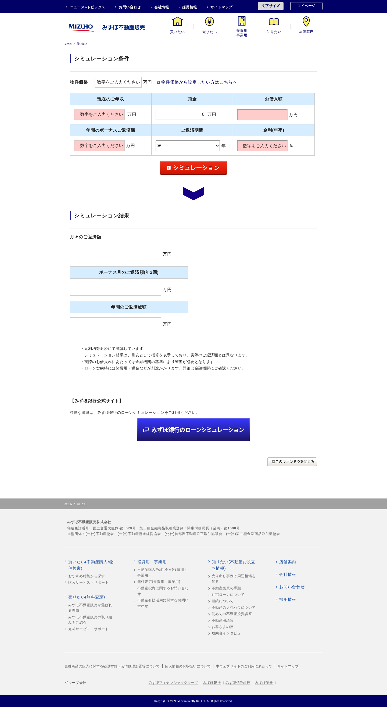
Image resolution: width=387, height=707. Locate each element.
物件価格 (79, 82)
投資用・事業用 (242, 32)
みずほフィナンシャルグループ (173, 683)
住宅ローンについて (228, 595)
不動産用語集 (223, 620)
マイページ (306, 6)
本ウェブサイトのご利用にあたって (244, 666)
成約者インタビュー (228, 633)
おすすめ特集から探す (86, 576)
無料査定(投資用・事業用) (159, 582)
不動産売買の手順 (226, 588)
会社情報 (161, 7)
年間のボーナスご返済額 (110, 130)
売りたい (209, 32)
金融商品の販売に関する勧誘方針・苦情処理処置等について (112, 666)
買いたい (177, 32)
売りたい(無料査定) (86, 597)
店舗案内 (306, 32)
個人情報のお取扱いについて (188, 666)
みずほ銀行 (212, 683)
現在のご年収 (110, 99)
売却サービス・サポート (88, 629)
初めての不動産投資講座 (232, 614)
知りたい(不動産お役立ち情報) (233, 565)
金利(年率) (273, 130)
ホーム (68, 43)
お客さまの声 (223, 627)
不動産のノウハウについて (234, 607)
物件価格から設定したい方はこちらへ (199, 82)
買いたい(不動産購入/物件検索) (91, 565)
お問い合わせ (130, 7)
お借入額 (274, 99)
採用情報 (189, 7)
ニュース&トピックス (87, 7)
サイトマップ (221, 7)
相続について (223, 601)
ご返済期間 (192, 130)
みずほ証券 (264, 683)
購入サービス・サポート (88, 582)
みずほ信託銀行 (237, 683)
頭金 (192, 99)
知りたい (274, 32)
